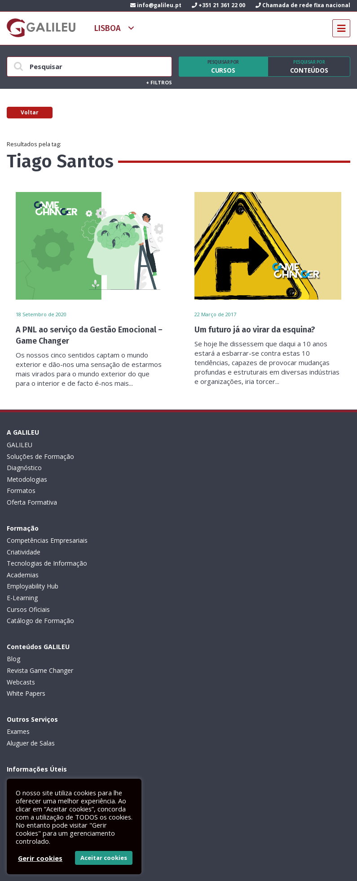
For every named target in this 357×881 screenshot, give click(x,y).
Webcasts (21, 586)
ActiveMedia (189, 864)
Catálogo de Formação (212, 525)
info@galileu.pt (155, 5)
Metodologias (27, 479)
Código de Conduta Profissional (53, 670)
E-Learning (194, 502)
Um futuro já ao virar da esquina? (254, 330)
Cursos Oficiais (200, 514)
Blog (13, 563)
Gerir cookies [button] (40, 858)
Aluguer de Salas (203, 575)
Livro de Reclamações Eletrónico (54, 658)
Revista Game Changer (40, 575)
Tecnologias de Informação (219, 467)
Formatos (21, 490)
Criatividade (195, 456)
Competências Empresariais (219, 444)
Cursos (223, 66)
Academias (195, 479)
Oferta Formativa (32, 502)
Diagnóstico (24, 467)
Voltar (30, 112)
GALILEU (19, 444)
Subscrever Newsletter (54, 755)
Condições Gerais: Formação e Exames (64, 636)
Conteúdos (309, 66)
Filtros (159, 82)
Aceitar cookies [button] (103, 858)
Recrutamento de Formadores (51, 705)
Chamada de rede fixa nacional (303, 5)
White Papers (26, 597)
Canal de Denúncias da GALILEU (54, 693)
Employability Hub (204, 490)
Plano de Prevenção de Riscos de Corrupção (71, 682)
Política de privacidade (39, 647)
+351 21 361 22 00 (218, 5)
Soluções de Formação (40, 456)
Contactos (22, 716)
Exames (190, 563)
